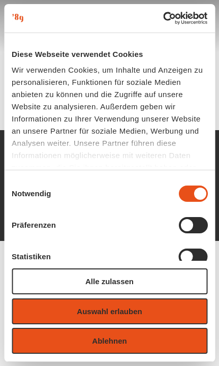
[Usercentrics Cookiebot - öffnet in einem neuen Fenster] (162, 18)
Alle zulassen (109, 281)
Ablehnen (109, 341)
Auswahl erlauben (109, 311)
